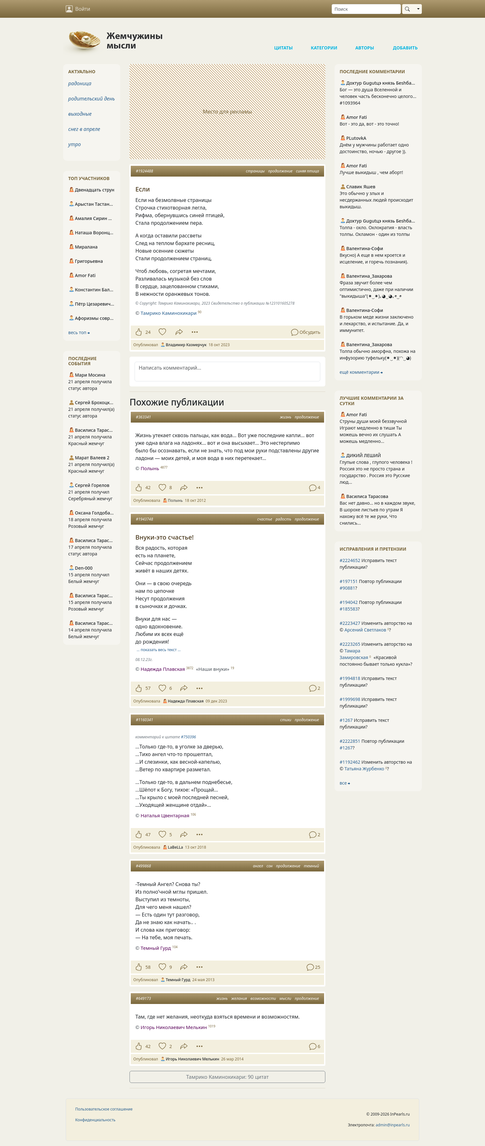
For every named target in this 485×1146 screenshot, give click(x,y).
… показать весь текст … (159, 649)
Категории (324, 34)
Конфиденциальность (95, 1120)
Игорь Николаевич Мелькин (174, 1027)
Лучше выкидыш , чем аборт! (371, 172)
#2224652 (350, 560)
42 (147, 487)
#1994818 (350, 678)
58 (147, 967)
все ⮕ (345, 783)
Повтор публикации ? (371, 584)
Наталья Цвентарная (165, 815)
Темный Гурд (156, 948)
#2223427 (350, 623)
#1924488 (144, 171)
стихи (285, 719)
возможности (263, 998)
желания (239, 998)
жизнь (285, 417)
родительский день (91, 98)
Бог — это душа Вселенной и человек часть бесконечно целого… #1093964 (378, 96)
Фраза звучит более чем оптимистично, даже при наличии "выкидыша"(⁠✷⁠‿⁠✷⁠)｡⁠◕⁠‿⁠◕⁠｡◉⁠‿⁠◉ (376, 289)
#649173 (143, 998)
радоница (79, 83)
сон (270, 866)
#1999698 (350, 699)
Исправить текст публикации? (368, 563)
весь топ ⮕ (79, 332)
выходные (80, 113)
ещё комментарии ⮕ (361, 372)
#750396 (188, 737)
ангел (258, 866)
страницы (255, 171)
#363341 (143, 417)
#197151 (349, 581)
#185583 (349, 609)
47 (147, 835)
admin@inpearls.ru (393, 1125)
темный (311, 866)
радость (283, 519)
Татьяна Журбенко (364, 769)
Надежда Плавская (163, 669)
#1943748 (144, 519)
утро (74, 144)
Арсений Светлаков (365, 630)
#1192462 (350, 762)
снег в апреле (84, 129)
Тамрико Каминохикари (168, 313)
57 (147, 688)
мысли (285, 998)
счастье (264, 519)
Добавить (405, 34)
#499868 (143, 866)
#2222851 (350, 741)
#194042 (349, 602)
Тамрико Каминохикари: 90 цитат (227, 1076)
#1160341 (144, 719)
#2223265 (350, 644)
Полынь (150, 468)
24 (147, 332)
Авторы (364, 34)
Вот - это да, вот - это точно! (369, 124)
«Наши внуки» (212, 669)
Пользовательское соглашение (104, 1109)
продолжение (280, 171)
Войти (78, 8)
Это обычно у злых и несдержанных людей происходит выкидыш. (376, 200)
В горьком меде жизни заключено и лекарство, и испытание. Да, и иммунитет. (377, 323)
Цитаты (283, 34)
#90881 (347, 588)
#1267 (346, 720)
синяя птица (307, 171)
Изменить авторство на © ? (376, 626)
